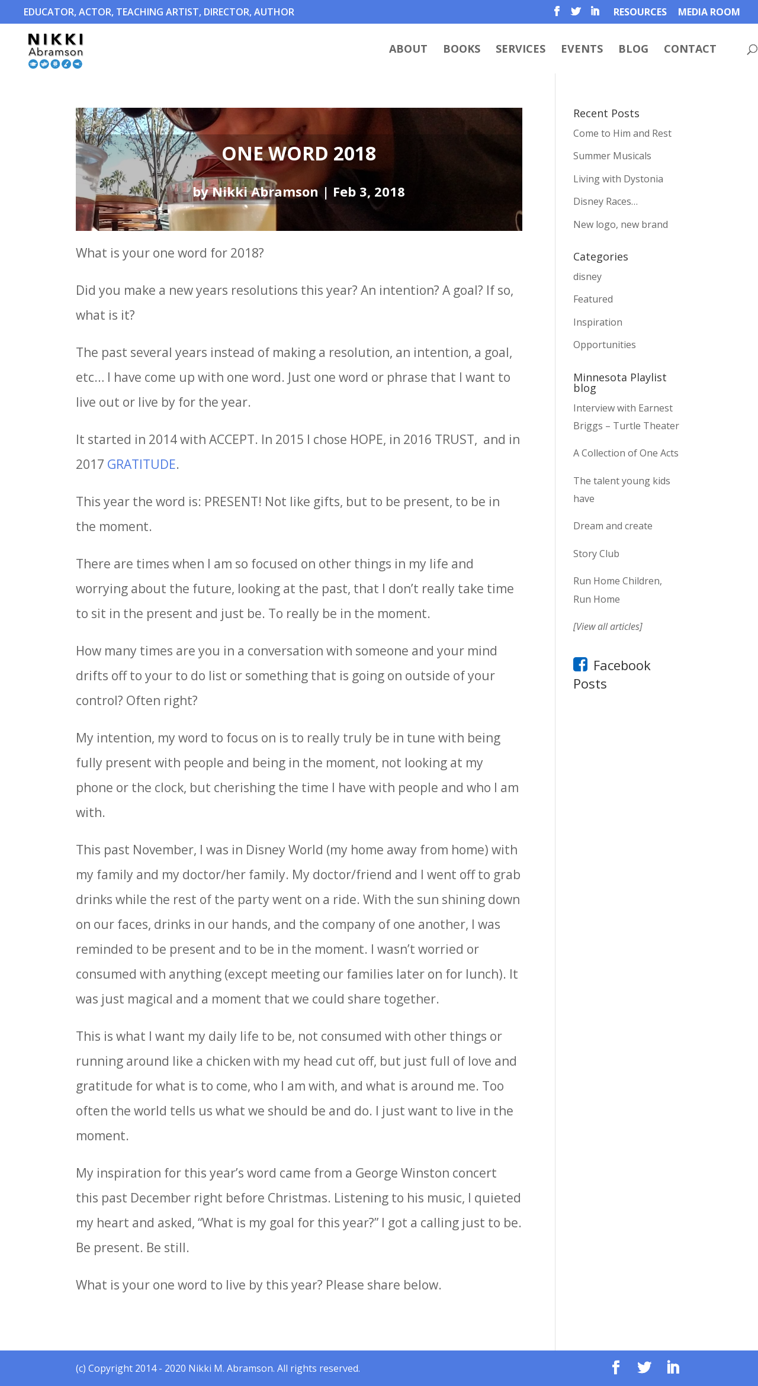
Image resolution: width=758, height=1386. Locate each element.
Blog (633, 50)
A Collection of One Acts (626, 452)
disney (587, 276)
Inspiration (597, 322)
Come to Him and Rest (622, 133)
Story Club (596, 553)
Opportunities (604, 344)
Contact (690, 50)
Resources (640, 12)
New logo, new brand (620, 224)
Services (520, 50)
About (408, 50)
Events (582, 50)
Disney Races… (605, 201)
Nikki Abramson (265, 191)
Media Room (709, 12)
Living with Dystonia (618, 178)
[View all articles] (608, 626)
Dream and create (613, 525)
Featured (593, 299)
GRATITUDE (141, 464)
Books (461, 50)
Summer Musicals (612, 155)
